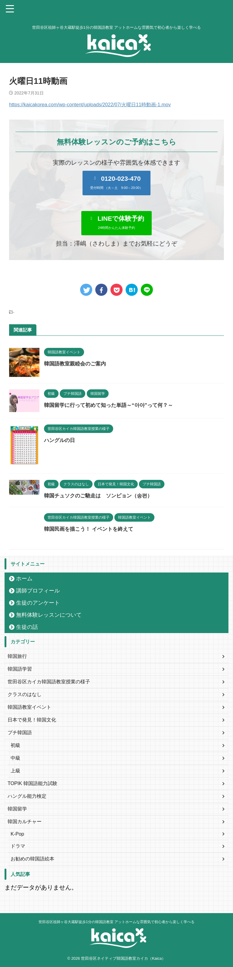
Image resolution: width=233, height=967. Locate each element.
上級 (15, 770)
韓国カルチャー (25, 821)
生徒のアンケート (38, 603)
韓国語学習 (20, 669)
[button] (116, 183)
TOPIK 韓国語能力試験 (32, 783)
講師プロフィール (38, 591)
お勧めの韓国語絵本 (32, 858)
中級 (15, 758)
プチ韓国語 (20, 732)
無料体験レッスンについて (49, 615)
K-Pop (17, 834)
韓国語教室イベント (29, 707)
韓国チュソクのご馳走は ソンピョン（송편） (101, 496)
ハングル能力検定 (27, 796)
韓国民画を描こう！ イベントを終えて (91, 529)
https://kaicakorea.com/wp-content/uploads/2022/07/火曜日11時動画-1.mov (90, 104)
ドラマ (18, 846)
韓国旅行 (17, 656)
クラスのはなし (25, 694)
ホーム (24, 579)
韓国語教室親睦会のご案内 (77, 364)
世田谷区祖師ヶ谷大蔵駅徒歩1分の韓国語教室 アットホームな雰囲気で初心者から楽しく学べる (116, 922)
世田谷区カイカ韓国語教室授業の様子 (49, 681)
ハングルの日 (60, 440)
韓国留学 (17, 808)
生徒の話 (27, 627)
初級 (15, 745)
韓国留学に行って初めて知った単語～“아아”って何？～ (112, 405)
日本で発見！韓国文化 (32, 719)
